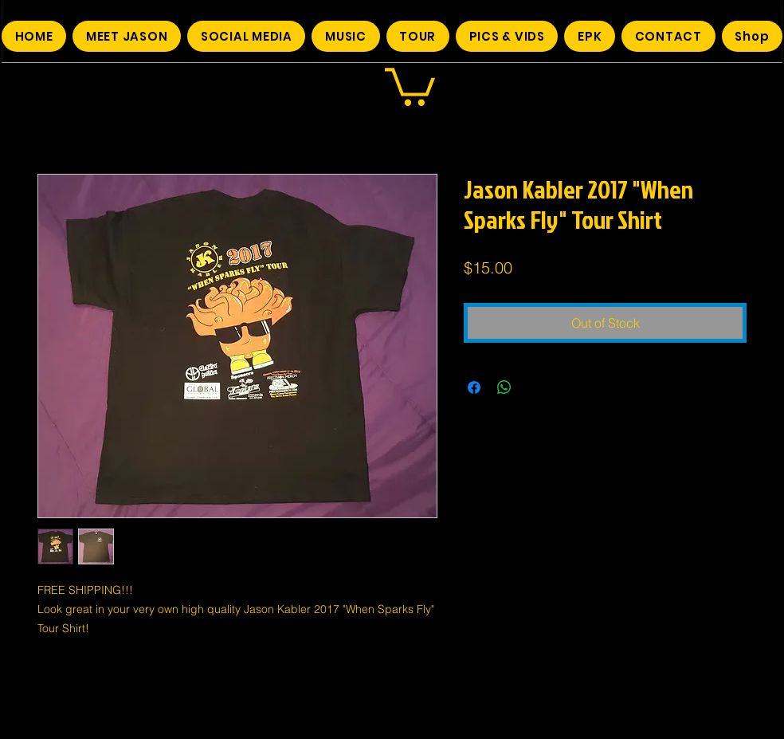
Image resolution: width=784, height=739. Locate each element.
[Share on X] (534, 387)
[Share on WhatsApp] (504, 387)
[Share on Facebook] (474, 387)
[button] (410, 85)
